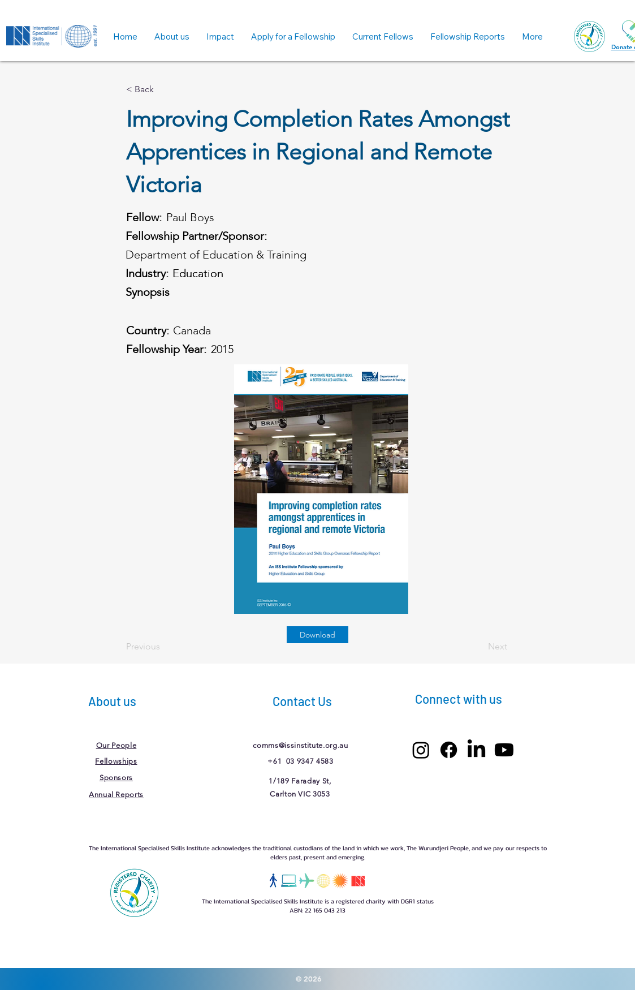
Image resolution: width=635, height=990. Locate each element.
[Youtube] (504, 750)
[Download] (317, 634)
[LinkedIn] (476, 750)
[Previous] (163, 646)
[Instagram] (421, 750)
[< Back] (163, 89)
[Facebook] (449, 750)
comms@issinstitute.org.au (300, 745)
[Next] (479, 646)
